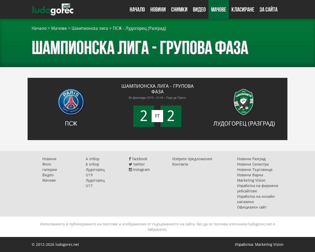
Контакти (180, 164)
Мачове (218, 9)
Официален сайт (252, 207)
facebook (138, 159)
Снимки (179, 9)
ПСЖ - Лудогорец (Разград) (139, 28)
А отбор (92, 159)
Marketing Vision (251, 180)
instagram (139, 169)
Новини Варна (250, 175)
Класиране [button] (242, 9)
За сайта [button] (269, 9)
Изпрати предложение (192, 159)
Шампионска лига (90, 28)
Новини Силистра (253, 164)
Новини (158, 9)
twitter (137, 164)
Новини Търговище (255, 169)
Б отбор (92, 164)
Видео (199, 9)
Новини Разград (251, 159)
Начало (137, 9)
